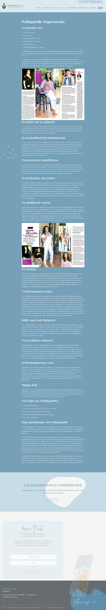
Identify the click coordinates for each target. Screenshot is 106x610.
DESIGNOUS (60, 607)
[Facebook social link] (99, 8)
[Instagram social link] (102, 8)
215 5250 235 (85, 1)
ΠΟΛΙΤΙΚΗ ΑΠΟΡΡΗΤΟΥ (38, 607)
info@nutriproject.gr (95, 1)
